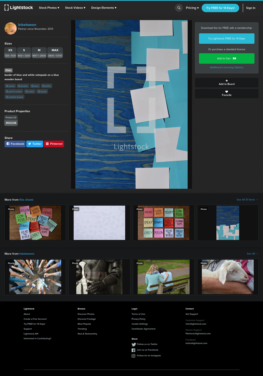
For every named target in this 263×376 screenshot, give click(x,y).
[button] (49, 8)
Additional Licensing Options (226, 67)
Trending (82, 328)
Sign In (250, 8)
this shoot (26, 199)
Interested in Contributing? (37, 338)
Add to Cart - (226, 58)
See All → (252, 254)
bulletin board (14, 97)
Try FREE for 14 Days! (220, 8)
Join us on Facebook (147, 349)
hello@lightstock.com (196, 343)
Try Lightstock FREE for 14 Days (226, 39)
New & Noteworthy (87, 333)
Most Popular (84, 323)
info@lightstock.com (196, 323)
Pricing (192, 8)
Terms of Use (138, 314)
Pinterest (53, 144)
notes (30, 91)
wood (10, 86)
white (46, 86)
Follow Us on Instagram (149, 355)
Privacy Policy (138, 318)
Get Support (192, 314)
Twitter (35, 144)
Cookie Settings (140, 323)
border (23, 86)
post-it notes (14, 91)
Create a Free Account (35, 318)
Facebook (15, 144)
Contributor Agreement (143, 328)
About (27, 314)
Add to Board (227, 82)
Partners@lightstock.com (198, 333)
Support (28, 328)
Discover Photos (86, 314)
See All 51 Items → (247, 200)
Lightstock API (31, 333)
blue (35, 86)
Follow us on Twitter (147, 344)
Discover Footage (87, 318)
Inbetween (27, 24)
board (42, 91)
